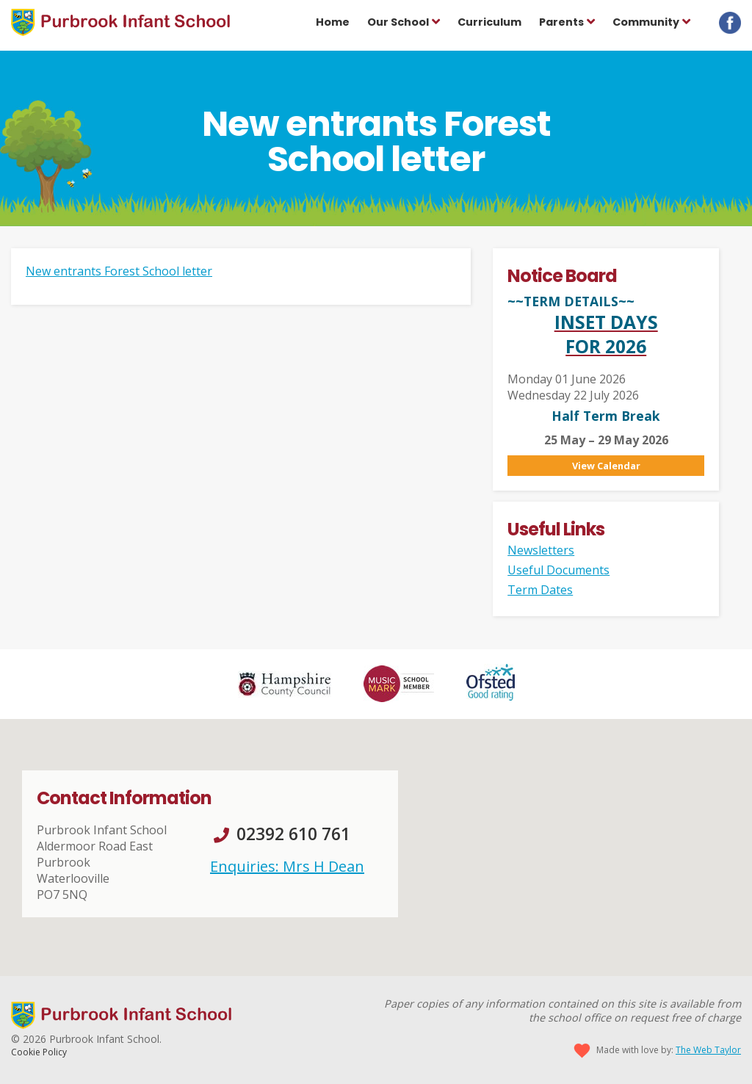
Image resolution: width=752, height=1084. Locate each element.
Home (333, 22)
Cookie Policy (39, 1052)
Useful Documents (558, 570)
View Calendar (606, 465)
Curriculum (489, 22)
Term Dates (540, 590)
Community (645, 22)
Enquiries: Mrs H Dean (287, 866)
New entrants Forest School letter (119, 271)
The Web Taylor (708, 1050)
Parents (561, 22)
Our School (398, 22)
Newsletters (540, 550)
